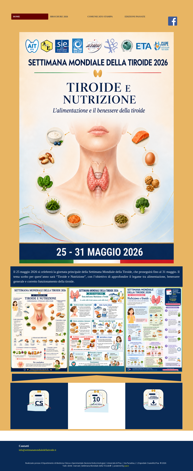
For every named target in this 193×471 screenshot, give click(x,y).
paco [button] (127, 466)
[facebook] (172, 21)
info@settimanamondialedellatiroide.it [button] (37, 450)
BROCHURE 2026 (59, 16)
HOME (16, 16)
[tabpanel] (96, 276)
